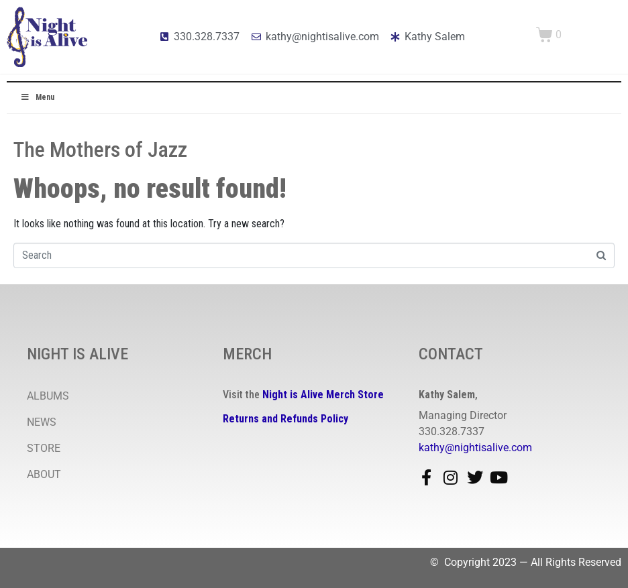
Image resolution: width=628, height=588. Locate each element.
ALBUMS (48, 396)
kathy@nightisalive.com (475, 447)
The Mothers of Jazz (100, 149)
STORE (43, 448)
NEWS (41, 422)
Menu (37, 97)
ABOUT (44, 474)
